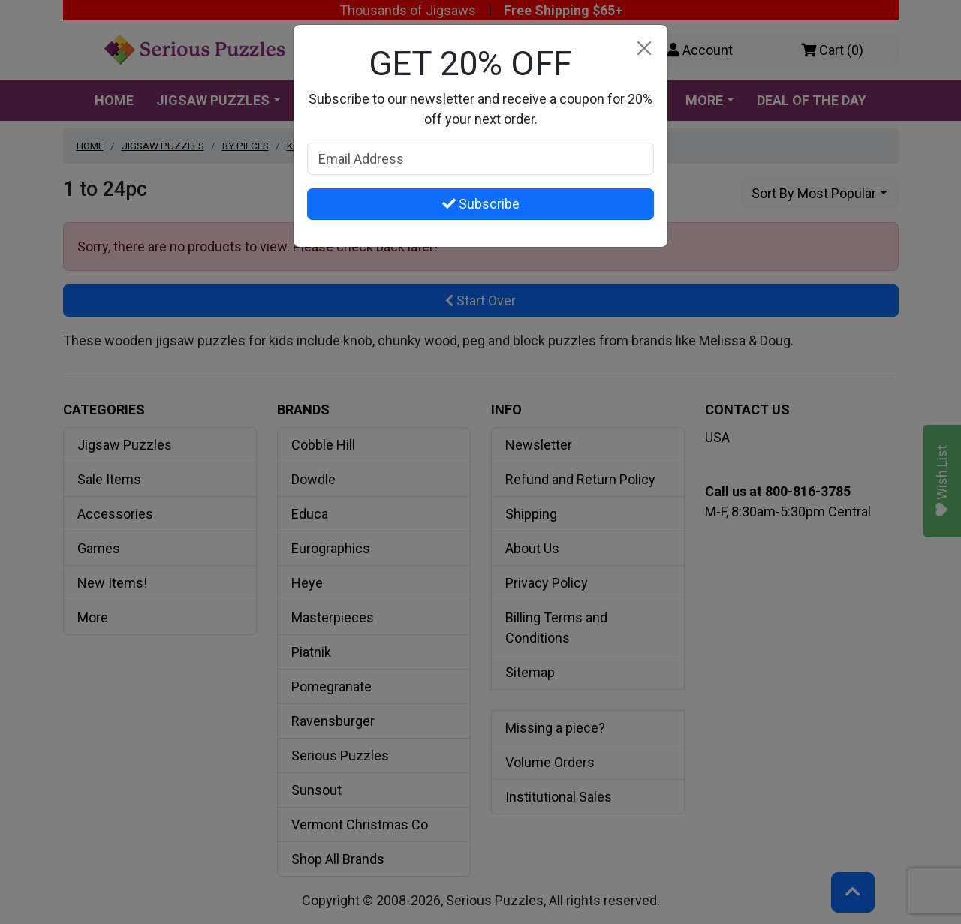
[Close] (644, 48)
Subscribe (481, 204)
